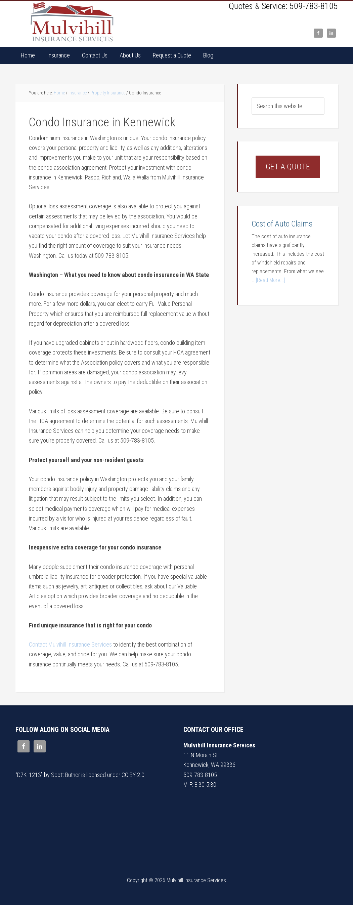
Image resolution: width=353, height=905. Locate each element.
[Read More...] (270, 280)
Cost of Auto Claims (282, 224)
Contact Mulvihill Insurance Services (70, 644)
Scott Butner (65, 774)
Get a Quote (288, 166)
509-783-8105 (314, 6)
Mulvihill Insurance (72, 22)
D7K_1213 (29, 774)
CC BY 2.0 (133, 774)
